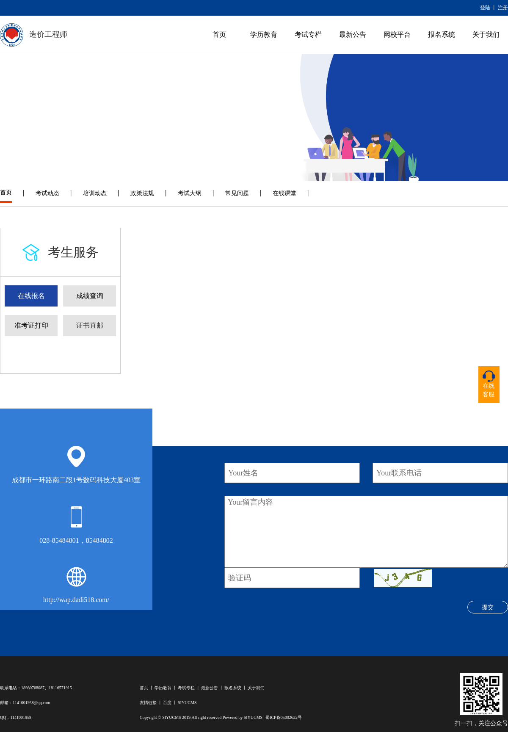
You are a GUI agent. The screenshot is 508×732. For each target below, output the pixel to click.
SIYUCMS (187, 702)
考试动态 (47, 193)
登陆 (485, 8)
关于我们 (486, 34)
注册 (503, 8)
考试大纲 (190, 193)
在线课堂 (284, 193)
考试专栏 (308, 34)
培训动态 (95, 193)
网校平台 (397, 34)
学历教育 (263, 34)
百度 (167, 702)
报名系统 (441, 34)
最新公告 (352, 34)
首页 (219, 34)
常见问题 (237, 193)
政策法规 (142, 193)
